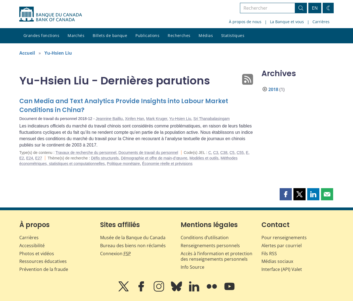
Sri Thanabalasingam (211, 118)
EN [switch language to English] (315, 8)
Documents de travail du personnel (148, 152)
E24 (29, 158)
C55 (240, 152)
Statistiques (232, 35)
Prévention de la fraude (43, 269)
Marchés (76, 35)
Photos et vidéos (36, 254)
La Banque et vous (287, 21)
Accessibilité (32, 246)
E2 (21, 158)
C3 (215, 152)
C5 (231, 152)
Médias (206, 35)
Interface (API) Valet (281, 269)
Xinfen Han (134, 118)
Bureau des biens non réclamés (133, 246)
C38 (224, 152)
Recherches (179, 35)
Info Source (192, 267)
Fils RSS (269, 254)
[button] (286, 194)
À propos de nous (245, 21)
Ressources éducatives (43, 261)
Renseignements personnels (210, 246)
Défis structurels (105, 158)
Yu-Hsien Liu (58, 53)
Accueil (27, 53)
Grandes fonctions (41, 35)
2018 (273, 89)
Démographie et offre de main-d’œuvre (154, 158)
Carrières (321, 21)
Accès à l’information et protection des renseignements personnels (216, 256)
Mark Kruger (156, 118)
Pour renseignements (284, 238)
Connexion (115, 254)
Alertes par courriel (281, 246)
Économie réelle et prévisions (167, 163)
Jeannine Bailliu (109, 118)
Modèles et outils (203, 158)
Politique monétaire (123, 163)
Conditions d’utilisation (205, 238)
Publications (147, 35)
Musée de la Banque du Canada (132, 238)
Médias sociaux (277, 261)
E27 (38, 158)
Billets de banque (110, 35)
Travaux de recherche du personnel (85, 152)
